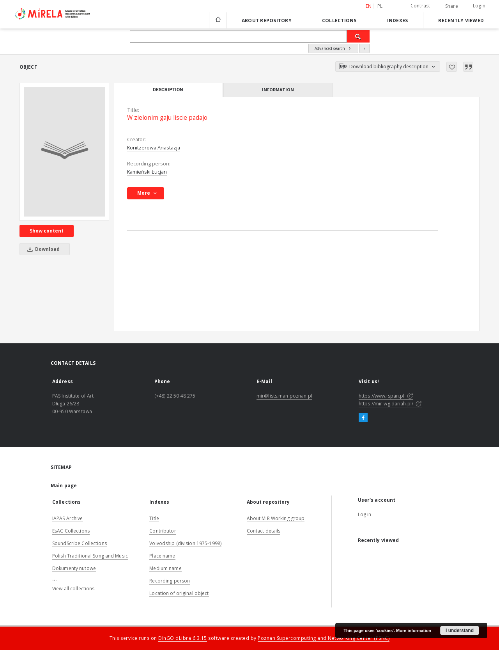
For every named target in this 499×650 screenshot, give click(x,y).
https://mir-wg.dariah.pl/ (390, 403)
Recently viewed (461, 20)
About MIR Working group (276, 518)
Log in (365, 514)
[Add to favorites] (451, 67)
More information (413, 630)
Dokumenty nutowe (74, 568)
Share (451, 6)
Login (479, 5)
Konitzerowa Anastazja (153, 147)
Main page (64, 485)
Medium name (165, 568)
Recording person (169, 580)
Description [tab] (168, 89)
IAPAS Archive (67, 518)
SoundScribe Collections (79, 543)
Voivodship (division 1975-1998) (185, 543)
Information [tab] (278, 89)
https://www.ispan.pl (386, 395)
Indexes (397, 20)
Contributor (162, 530)
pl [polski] (380, 6)
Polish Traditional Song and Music (90, 555)
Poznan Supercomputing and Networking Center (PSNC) (323, 638)
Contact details (264, 530)
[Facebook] (363, 417)
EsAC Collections (71, 530)
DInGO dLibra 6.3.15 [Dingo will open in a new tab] (182, 638)
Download (42, 249)
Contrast (420, 5)
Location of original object (179, 593)
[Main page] (217, 20)
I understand (460, 630)
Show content (47, 230)
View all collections (73, 588)
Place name (162, 555)
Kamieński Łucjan (147, 172)
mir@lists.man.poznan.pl (284, 395)
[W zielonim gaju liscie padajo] (64, 152)
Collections (339, 20)
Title (154, 518)
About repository (267, 20)
